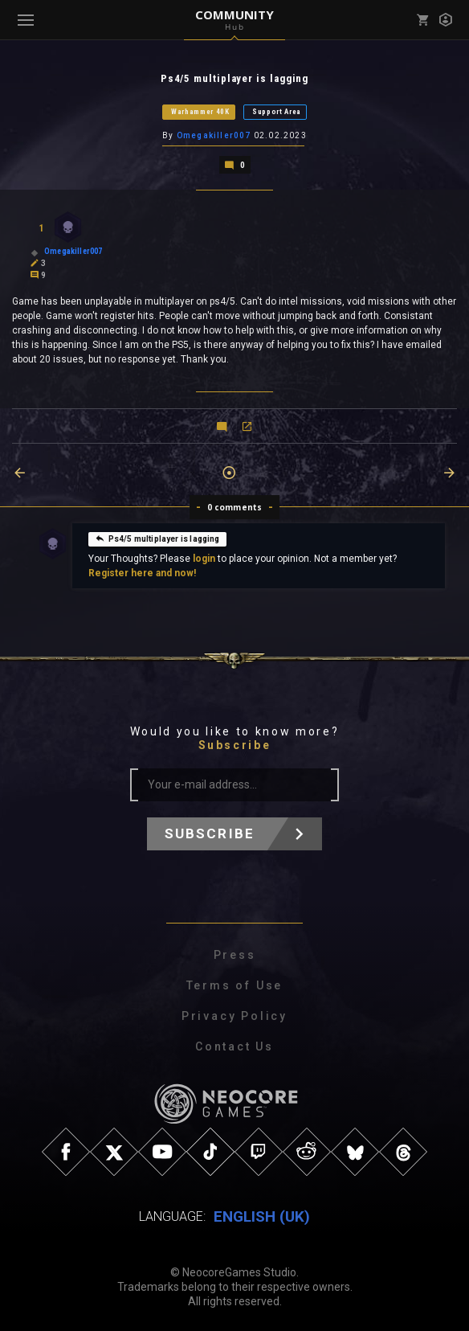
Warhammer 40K (200, 112)
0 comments (235, 506)
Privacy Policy (234, 1015)
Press (235, 954)
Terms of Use (234, 984)
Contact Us (234, 1045)
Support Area (276, 112)
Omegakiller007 (214, 135)
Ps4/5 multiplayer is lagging (157, 537)
